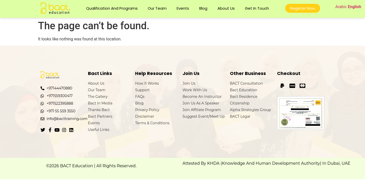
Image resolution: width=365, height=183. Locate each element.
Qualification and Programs (112, 8)
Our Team (157, 8)
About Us (226, 8)
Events (183, 8)
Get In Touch (257, 8)
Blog (203, 8)
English (354, 6)
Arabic (341, 6)
